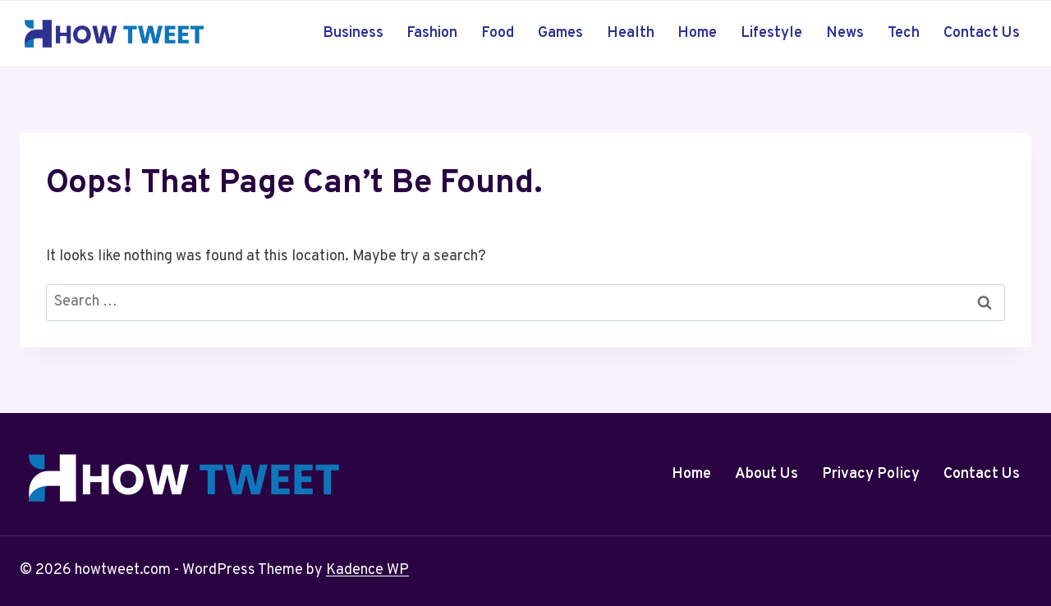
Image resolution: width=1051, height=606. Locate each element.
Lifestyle (771, 33)
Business (353, 33)
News (845, 33)
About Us (766, 474)
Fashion (431, 33)
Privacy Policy (871, 474)
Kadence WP (367, 570)
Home (697, 33)
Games (560, 33)
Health (630, 33)
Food (497, 33)
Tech (904, 33)
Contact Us (981, 33)
